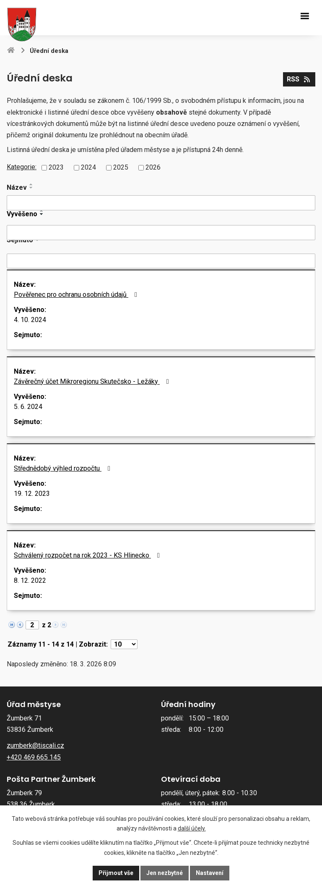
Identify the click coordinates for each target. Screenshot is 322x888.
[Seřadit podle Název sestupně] (31, 187)
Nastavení (209, 873)
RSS (299, 79)
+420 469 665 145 (34, 757)
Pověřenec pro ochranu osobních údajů (77, 295)
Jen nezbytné (164, 873)
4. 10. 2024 (30, 320)
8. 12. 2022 (30, 580)
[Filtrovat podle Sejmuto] (161, 261)
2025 (120, 167)
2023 (56, 167)
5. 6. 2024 (28, 407)
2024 (88, 167)
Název (17, 187)
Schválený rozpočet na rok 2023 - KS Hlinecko (88, 555)
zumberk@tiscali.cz (35, 745)
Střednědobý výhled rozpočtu (63, 468)
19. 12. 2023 (32, 494)
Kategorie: (21, 167)
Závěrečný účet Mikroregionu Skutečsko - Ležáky (92, 381)
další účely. (192, 828)
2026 (153, 167)
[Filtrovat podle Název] (161, 202)
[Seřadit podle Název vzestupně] (31, 184)
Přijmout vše (116, 873)
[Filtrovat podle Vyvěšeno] (161, 232)
